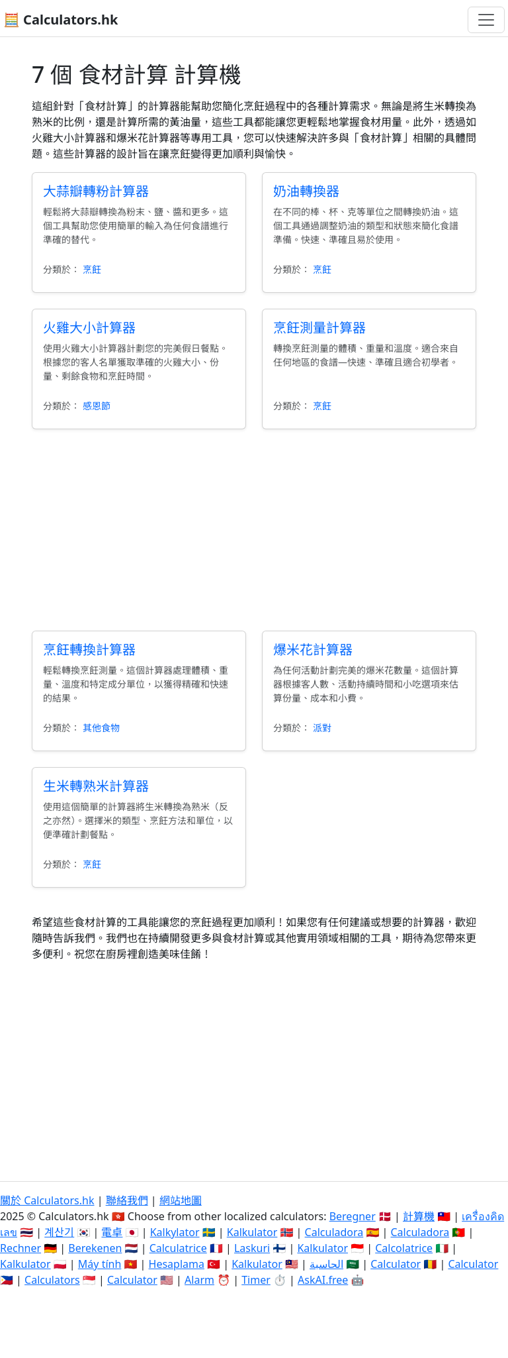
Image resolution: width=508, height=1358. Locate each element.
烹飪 (92, 269)
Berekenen (95, 1248)
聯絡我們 (127, 1200)
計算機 (419, 1216)
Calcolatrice (404, 1248)
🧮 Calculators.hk (60, 19)
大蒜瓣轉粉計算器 (96, 191)
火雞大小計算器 (89, 328)
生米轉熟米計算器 (96, 786)
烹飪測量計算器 (319, 328)
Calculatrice (178, 1248)
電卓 (111, 1232)
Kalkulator (252, 1232)
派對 (322, 727)
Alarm (199, 1280)
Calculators (52, 1280)
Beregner (352, 1216)
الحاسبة (326, 1264)
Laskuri (252, 1248)
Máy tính (100, 1264)
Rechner (20, 1248)
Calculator (395, 1264)
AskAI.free (323, 1280)
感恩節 (96, 405)
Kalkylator (175, 1232)
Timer (256, 1280)
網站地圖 (180, 1200)
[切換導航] (486, 20)
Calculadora (334, 1232)
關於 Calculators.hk (47, 1200)
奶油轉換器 (306, 191)
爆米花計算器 (313, 649)
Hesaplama (176, 1264)
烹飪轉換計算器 (89, 649)
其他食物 (101, 727)
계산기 (59, 1232)
